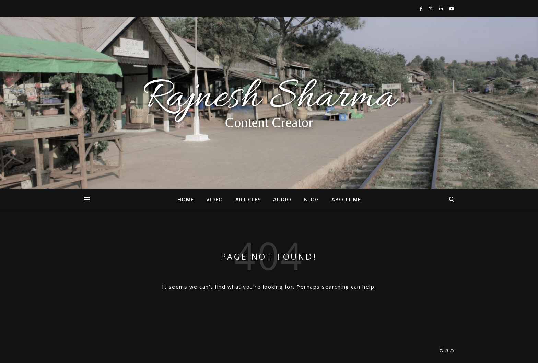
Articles (248, 199)
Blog (311, 199)
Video (214, 199)
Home (185, 199)
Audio (282, 199)
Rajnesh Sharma (269, 98)
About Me (346, 199)
